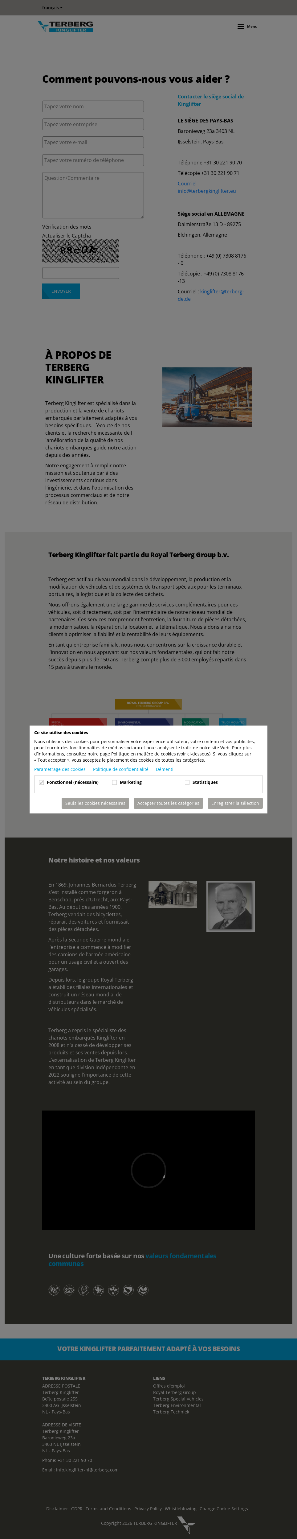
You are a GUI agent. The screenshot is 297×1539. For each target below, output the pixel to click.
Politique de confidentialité (121, 769)
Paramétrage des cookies (60, 769)
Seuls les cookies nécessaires (95, 803)
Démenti (164, 769)
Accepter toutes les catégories (168, 803)
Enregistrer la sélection (235, 803)
